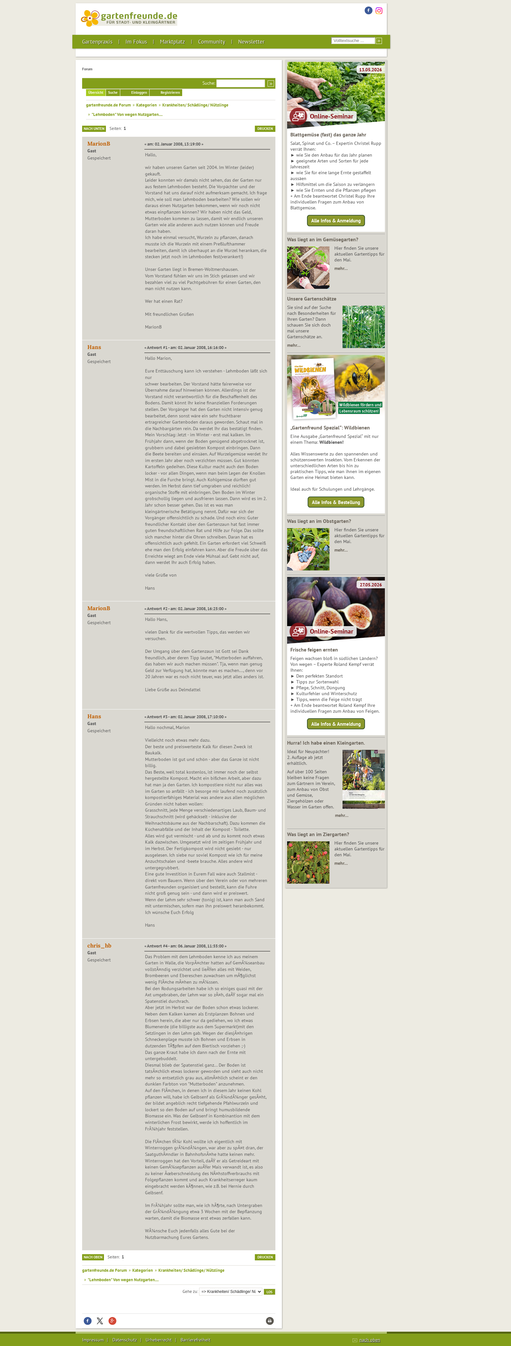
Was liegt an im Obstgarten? (319, 521)
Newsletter (251, 41)
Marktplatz (172, 41)
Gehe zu (189, 1291)
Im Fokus (136, 41)
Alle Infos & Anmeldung (336, 220)
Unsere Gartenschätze (311, 298)
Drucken (265, 128)
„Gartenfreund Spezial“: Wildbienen (330, 427)
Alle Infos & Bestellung (336, 502)
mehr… (341, 268)
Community (211, 41)
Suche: (208, 83)
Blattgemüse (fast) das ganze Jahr (328, 134)
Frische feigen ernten (314, 649)
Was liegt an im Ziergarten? (318, 834)
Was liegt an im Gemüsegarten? (322, 239)
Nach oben (93, 1257)
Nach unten (94, 128)
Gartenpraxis (97, 41)
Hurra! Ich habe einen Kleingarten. (326, 742)
